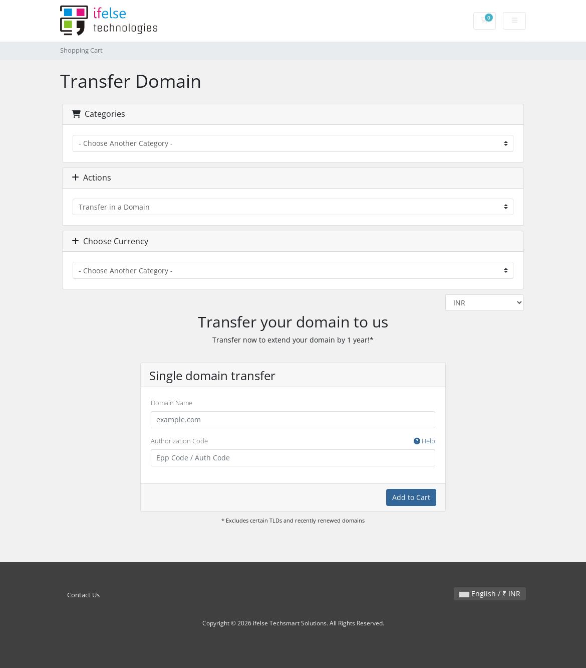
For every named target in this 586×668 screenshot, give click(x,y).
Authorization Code (293, 441)
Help (424, 440)
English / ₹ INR (489, 593)
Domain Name (171, 402)
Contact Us (83, 595)
